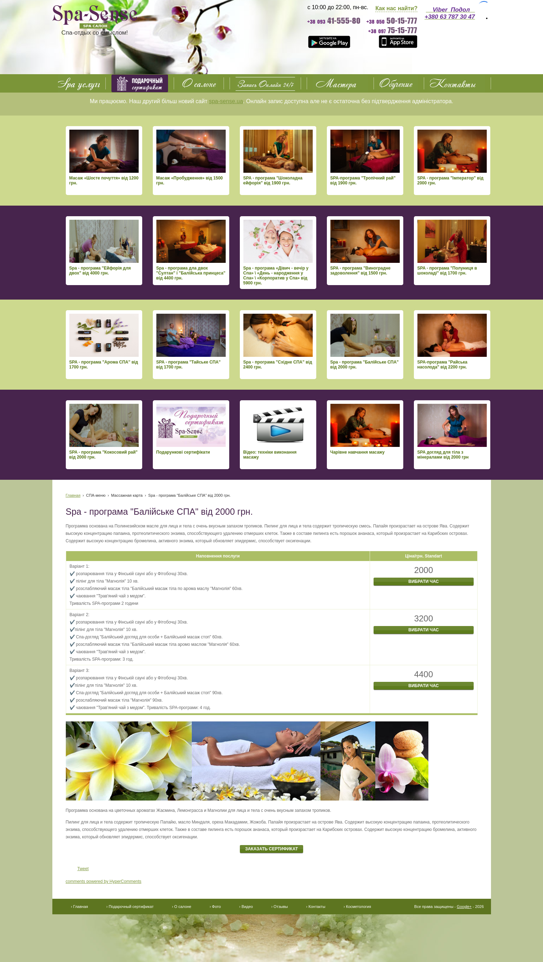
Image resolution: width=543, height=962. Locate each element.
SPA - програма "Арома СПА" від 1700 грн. (104, 342)
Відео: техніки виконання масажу (278, 432)
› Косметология (357, 906)
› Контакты (315, 906)
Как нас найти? (396, 8)
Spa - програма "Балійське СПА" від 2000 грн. (365, 342)
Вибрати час (424, 581)
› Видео (246, 906)
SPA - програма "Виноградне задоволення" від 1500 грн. (365, 248)
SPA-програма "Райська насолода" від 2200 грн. (452, 342)
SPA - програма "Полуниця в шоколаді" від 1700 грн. (452, 248)
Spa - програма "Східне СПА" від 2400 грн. (278, 342)
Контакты (457, 83)
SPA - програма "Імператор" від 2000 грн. (452, 157)
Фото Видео (340, 83)
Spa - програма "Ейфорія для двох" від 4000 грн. (104, 248)
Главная (73, 495)
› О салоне (181, 906)
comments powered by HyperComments (103, 881)
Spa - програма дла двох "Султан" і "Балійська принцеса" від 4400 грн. (191, 250)
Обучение (399, 83)
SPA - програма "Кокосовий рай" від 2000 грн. (104, 432)
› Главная (79, 906)
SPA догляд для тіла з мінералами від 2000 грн (452, 432)
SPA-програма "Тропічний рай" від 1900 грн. (365, 157)
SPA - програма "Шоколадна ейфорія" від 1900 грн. (278, 157)
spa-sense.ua (226, 101)
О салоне (199, 83)
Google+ (464, 906)
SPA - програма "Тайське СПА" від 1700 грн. (191, 342)
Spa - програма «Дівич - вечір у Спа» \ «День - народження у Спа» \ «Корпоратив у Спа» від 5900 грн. (278, 252)
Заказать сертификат (271, 848)
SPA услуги (79, 83)
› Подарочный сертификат (130, 906)
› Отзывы (279, 906)
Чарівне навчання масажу (365, 429)
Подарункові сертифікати (191, 429)
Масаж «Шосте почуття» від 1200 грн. (104, 157)
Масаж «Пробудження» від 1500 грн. (191, 157)
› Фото (215, 906)
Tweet (83, 868)
